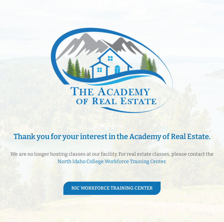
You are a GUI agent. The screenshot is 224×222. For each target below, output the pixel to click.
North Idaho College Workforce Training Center (112, 161)
